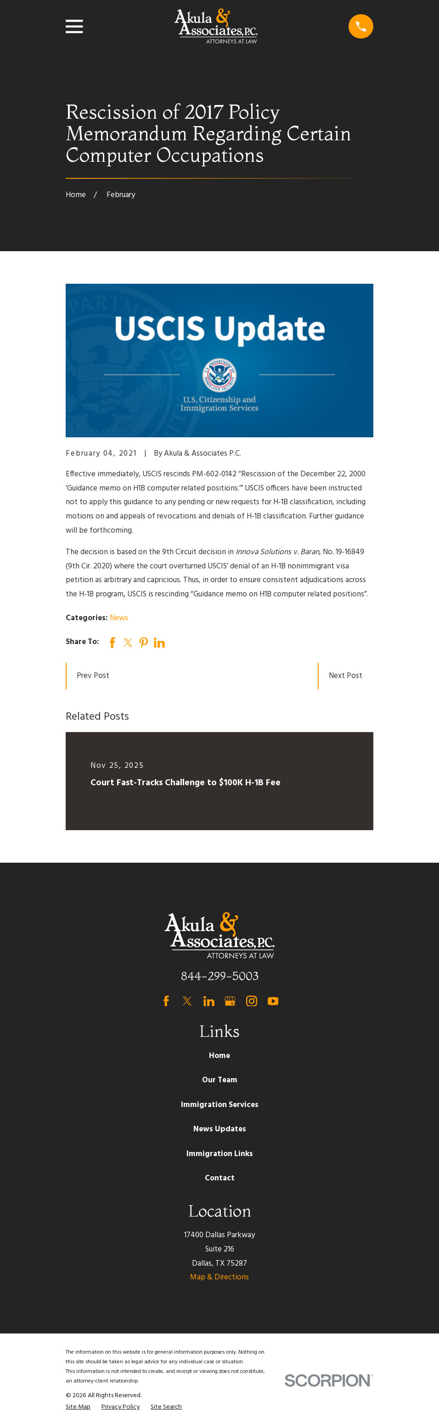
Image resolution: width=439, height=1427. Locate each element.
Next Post (345, 676)
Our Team (219, 1080)
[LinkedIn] (208, 1001)
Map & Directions (219, 1277)
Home (219, 1056)
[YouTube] (273, 1001)
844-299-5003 (220, 976)
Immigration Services (220, 1105)
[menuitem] (78, 1407)
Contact (220, 1178)
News (119, 618)
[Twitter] (187, 1001)
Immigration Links (219, 1154)
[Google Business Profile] (230, 1001)
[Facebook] (166, 1001)
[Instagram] (251, 1001)
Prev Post (93, 676)
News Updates (219, 1129)
